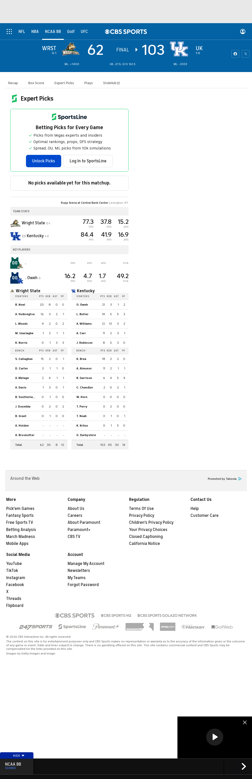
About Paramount (84, 522)
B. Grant (20, 416)
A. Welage (22, 377)
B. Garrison (84, 377)
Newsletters (79, 570)
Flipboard (14, 605)
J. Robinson (84, 342)
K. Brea (81, 358)
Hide (19, 755)
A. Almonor (84, 368)
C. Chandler (84, 387)
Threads (13, 598)
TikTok (12, 570)
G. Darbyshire (86, 435)
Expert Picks (64, 83)
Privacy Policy (141, 515)
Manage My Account (86, 563)
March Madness (20, 536)
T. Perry (81, 406)
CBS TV (74, 536)
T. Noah (81, 416)
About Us (76, 508)
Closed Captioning (146, 536)
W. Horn (81, 397)
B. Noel (20, 304)
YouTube (14, 563)
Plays (88, 83)
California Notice (144, 543)
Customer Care (205, 515)
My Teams (77, 577)
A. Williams (84, 323)
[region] (214, 737)
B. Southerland (25, 397)
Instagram (15, 577)
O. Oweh (82, 304)
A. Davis (20, 387)
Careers (75, 515)
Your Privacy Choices (148, 529)
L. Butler (82, 314)
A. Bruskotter (24, 435)
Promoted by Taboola (225, 479)
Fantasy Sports (20, 515)
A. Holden (22, 425)
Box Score (36, 83)
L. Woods (21, 323)
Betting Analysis (21, 529)
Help (195, 508)
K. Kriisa (82, 425)
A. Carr (81, 333)
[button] (214, 737)
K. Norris (21, 342)
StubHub (111, 83)
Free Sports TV (19, 522)
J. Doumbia (22, 406)
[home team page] (180, 49)
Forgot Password (83, 584)
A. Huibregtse (25, 314)
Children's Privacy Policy (151, 522)
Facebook (15, 584)
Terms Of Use (141, 508)
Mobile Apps (17, 543)
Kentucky (86, 291)
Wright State (28, 291)
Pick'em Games (20, 508)
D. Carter (21, 368)
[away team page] (71, 49)
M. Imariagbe (24, 333)
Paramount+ (79, 529)
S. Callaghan (24, 358)
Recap (13, 83)
